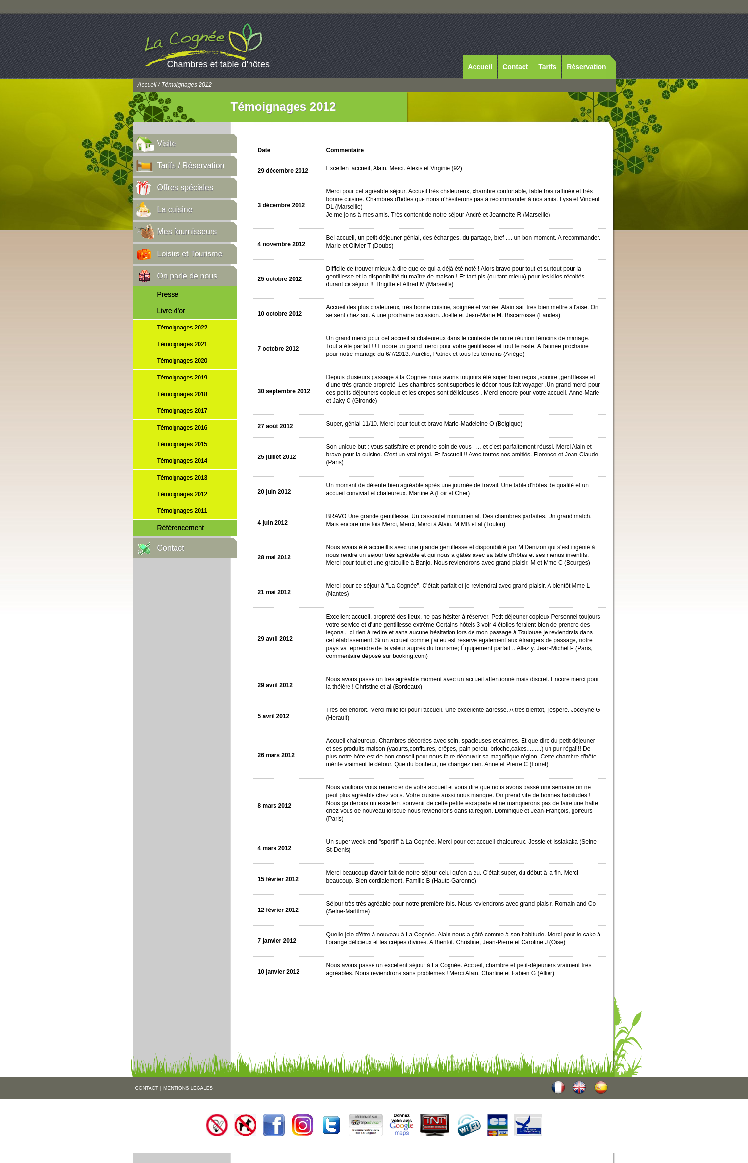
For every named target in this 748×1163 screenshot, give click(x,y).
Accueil (480, 67)
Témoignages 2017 (182, 410)
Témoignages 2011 (182, 510)
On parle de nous (187, 276)
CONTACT (147, 1088)
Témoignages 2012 (182, 494)
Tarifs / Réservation (190, 165)
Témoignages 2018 (182, 394)
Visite (166, 143)
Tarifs (547, 67)
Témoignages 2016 (182, 427)
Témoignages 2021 (182, 344)
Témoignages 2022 (182, 327)
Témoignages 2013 (182, 477)
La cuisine (175, 209)
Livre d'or (171, 311)
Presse (168, 294)
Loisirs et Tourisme (190, 254)
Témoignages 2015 (182, 444)
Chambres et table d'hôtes (218, 64)
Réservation (586, 67)
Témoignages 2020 (182, 360)
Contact (515, 67)
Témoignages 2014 (182, 460)
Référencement (180, 527)
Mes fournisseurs (187, 232)
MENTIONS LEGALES (188, 1088)
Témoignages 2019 (182, 377)
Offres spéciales (185, 187)
